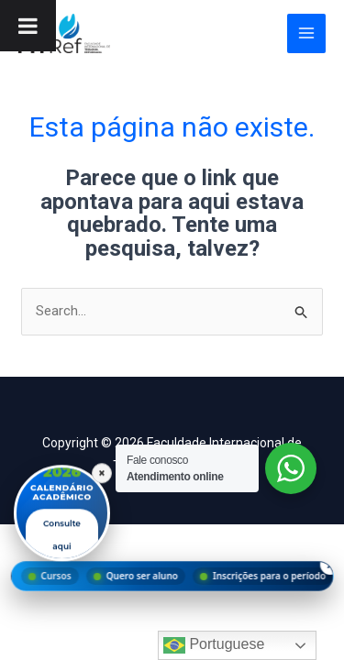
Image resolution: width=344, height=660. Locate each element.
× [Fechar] (101, 473)
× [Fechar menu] (330, 565)
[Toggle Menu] (28, 25)
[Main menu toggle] (307, 33)
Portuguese (213, 645)
